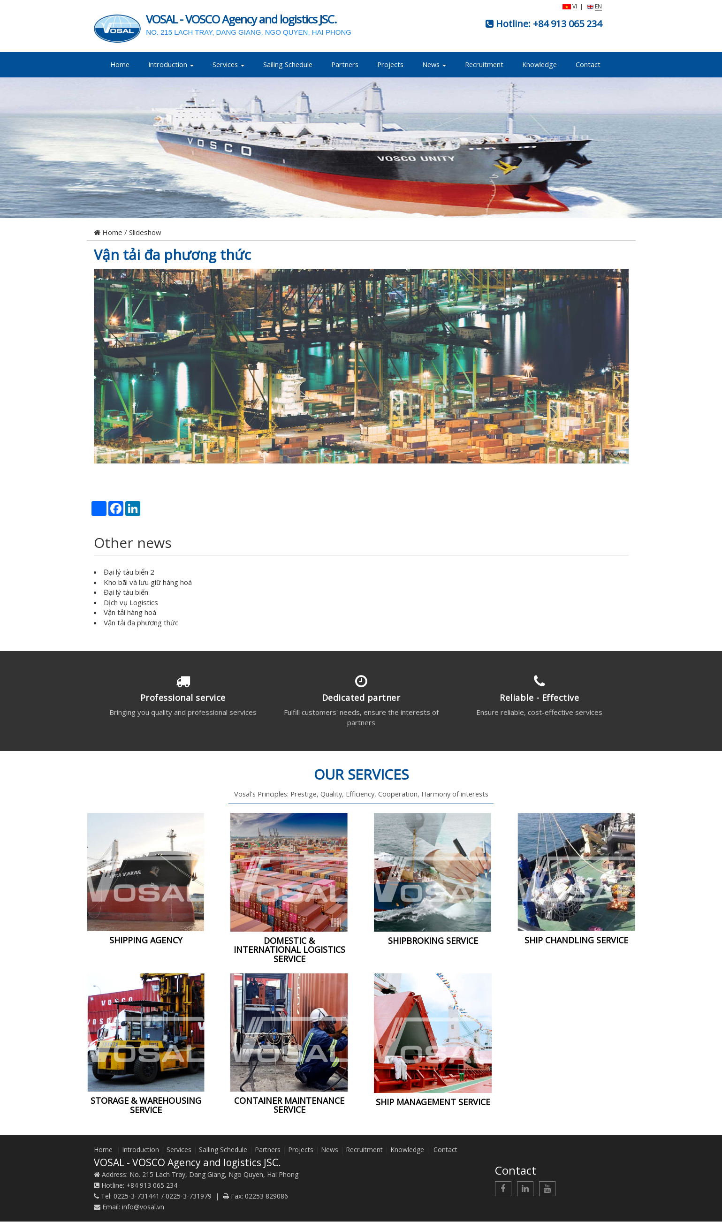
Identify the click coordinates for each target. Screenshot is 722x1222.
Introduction (171, 64)
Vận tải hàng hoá (130, 612)
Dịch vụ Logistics (131, 602)
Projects (390, 64)
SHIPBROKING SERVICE (433, 940)
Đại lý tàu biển (126, 592)
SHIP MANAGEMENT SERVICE (433, 1102)
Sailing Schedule (287, 64)
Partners (344, 64)
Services (228, 64)
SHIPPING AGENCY (145, 940)
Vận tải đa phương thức (172, 254)
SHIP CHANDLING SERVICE (576, 940)
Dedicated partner (361, 697)
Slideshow (145, 232)
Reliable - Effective (539, 697)
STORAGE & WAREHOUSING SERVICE (146, 1105)
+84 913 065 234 (567, 23)
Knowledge (539, 64)
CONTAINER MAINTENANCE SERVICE (289, 1105)
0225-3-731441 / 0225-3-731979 (163, 1196)
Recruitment (484, 64)
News (434, 64)
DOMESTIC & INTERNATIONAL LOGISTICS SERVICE (289, 950)
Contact (588, 64)
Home (119, 64)
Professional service (183, 697)
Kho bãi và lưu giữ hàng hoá (148, 582)
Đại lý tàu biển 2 (129, 572)
